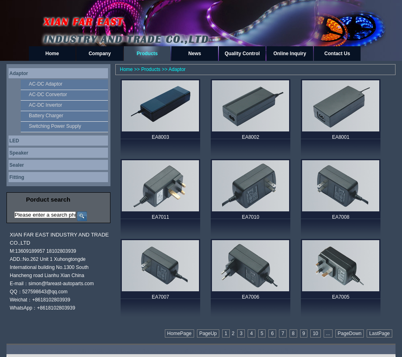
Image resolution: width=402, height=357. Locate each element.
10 (315, 333)
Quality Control (242, 53)
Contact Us (337, 53)
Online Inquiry (289, 53)
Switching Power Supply (55, 126)
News (194, 53)
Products (147, 53)
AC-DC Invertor (45, 105)
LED (14, 141)
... (328, 333)
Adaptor (18, 73)
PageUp (208, 333)
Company (100, 53)
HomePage (179, 333)
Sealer (16, 165)
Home (52, 53)
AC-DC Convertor (48, 94)
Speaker (18, 153)
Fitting (16, 177)
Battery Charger (46, 115)
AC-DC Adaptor (46, 84)
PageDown (350, 333)
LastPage (379, 333)
